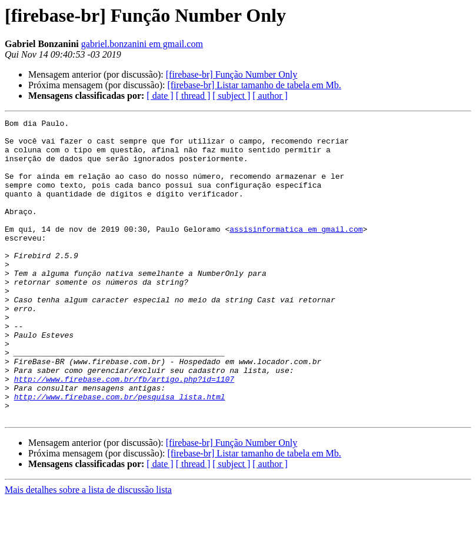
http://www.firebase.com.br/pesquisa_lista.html (119, 453)
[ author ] (270, 96)
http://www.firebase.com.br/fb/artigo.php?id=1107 (124, 431)
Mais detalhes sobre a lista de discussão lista (88, 550)
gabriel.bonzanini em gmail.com (142, 44)
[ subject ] (231, 96)
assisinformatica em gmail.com (295, 251)
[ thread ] (193, 96)
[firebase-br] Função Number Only (231, 74)
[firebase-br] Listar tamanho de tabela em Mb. (254, 85)
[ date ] (160, 96)
